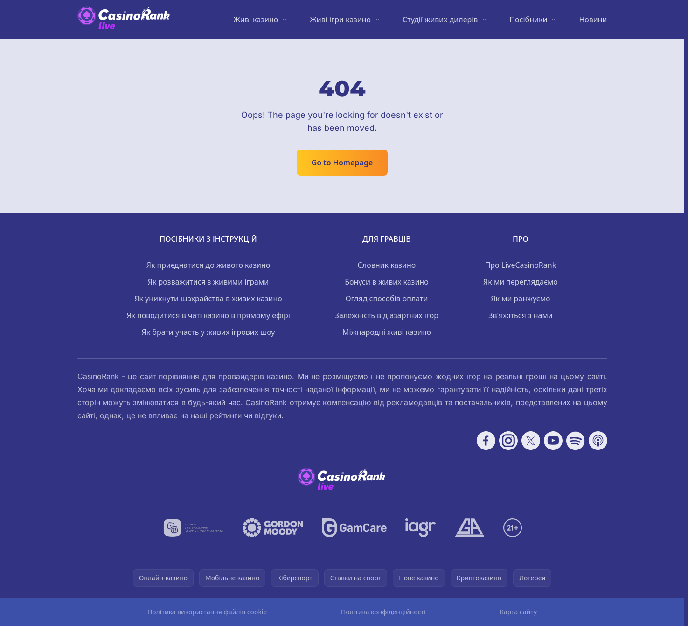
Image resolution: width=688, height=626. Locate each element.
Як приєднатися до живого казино (208, 265)
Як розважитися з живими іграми (208, 282)
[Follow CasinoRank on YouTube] (553, 440)
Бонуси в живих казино (387, 282)
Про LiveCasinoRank (520, 265)
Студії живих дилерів (440, 19)
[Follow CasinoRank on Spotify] (575, 440)
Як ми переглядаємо (520, 282)
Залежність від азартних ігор (386, 315)
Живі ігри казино (340, 19)
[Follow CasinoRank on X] (530, 440)
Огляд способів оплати (386, 298)
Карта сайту (518, 611)
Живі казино (255, 19)
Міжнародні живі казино (386, 332)
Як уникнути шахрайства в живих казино (208, 298)
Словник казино (387, 265)
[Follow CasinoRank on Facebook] (486, 440)
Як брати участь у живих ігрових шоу (208, 332)
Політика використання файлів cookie (207, 611)
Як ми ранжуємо (520, 298)
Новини (593, 19)
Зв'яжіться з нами (520, 315)
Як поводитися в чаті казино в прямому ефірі (208, 315)
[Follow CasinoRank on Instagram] (508, 440)
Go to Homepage (342, 162)
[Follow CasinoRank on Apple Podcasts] (598, 440)
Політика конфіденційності (383, 611)
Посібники (528, 19)
